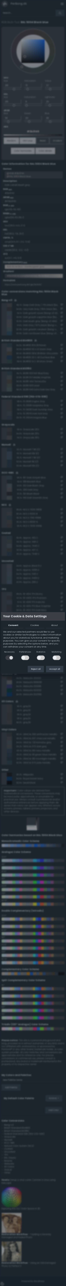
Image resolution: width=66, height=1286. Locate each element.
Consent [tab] (13, 625)
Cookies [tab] (34, 625)
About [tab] (54, 625)
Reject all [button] (36, 669)
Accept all (54, 669)
